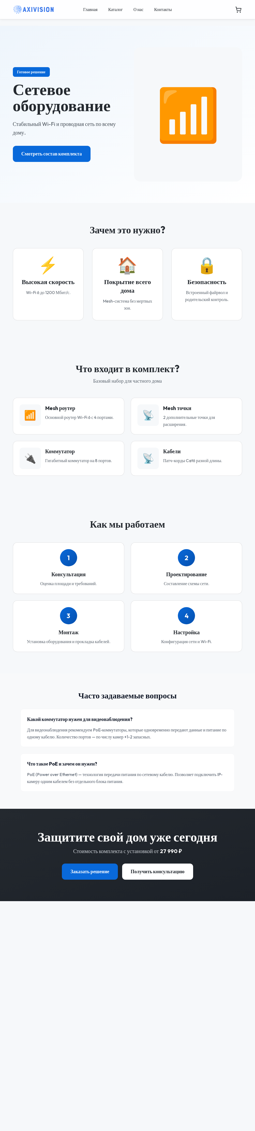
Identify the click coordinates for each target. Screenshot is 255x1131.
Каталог (115, 9)
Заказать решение (89, 871)
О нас (138, 9)
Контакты (163, 9)
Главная (90, 9)
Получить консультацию (158, 871)
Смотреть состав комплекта (51, 154)
